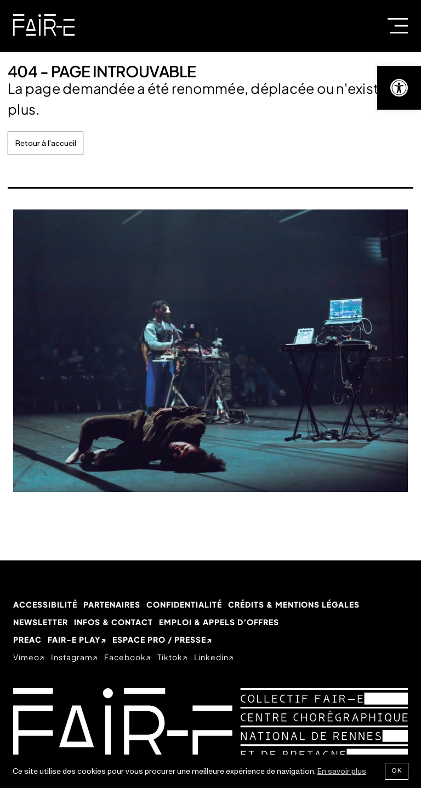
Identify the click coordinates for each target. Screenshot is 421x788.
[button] (399, 88)
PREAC (27, 639)
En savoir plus (341, 771)
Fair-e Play (74, 639)
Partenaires (111, 604)
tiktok (170, 657)
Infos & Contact (113, 622)
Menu (398, 26)
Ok (396, 770)
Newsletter (40, 622)
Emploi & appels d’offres (219, 622)
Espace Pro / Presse (159, 639)
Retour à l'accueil (45, 143)
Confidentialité (184, 604)
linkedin (211, 657)
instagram (72, 657)
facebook (125, 657)
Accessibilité (45, 604)
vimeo (26, 657)
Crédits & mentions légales (294, 604)
